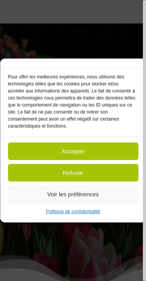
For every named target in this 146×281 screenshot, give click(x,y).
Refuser (73, 172)
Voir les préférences (73, 194)
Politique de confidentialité (73, 211)
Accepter (73, 151)
